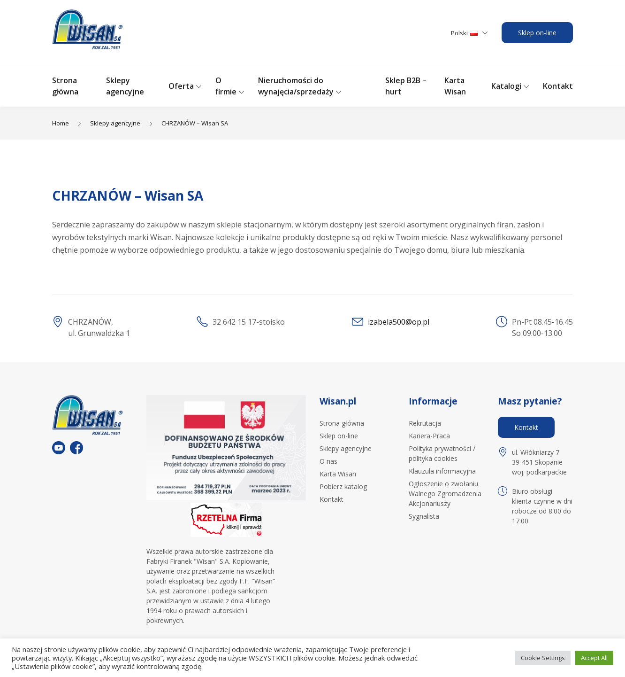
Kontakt (558, 86)
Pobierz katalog (343, 486)
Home (60, 123)
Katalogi (506, 86)
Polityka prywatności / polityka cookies (442, 453)
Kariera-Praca (429, 435)
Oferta (181, 86)
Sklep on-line (537, 32)
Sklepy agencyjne (115, 123)
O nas (328, 461)
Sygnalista (424, 516)
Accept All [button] (594, 658)
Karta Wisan (338, 473)
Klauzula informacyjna (442, 471)
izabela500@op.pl (398, 322)
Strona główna (342, 423)
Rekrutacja (425, 423)
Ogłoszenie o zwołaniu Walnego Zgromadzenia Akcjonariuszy (445, 493)
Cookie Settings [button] (543, 658)
